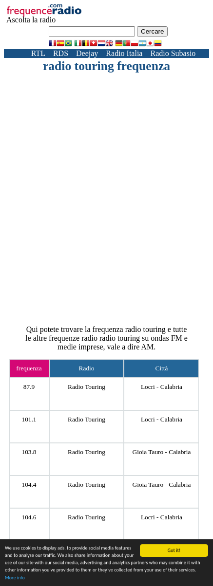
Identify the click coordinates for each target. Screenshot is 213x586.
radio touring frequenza (106, 66)
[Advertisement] (106, 184)
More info (15, 578)
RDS (60, 53)
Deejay (87, 53)
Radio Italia (124, 53)
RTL (38, 53)
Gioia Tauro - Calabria (162, 452)
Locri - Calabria (161, 386)
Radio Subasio (172, 53)
